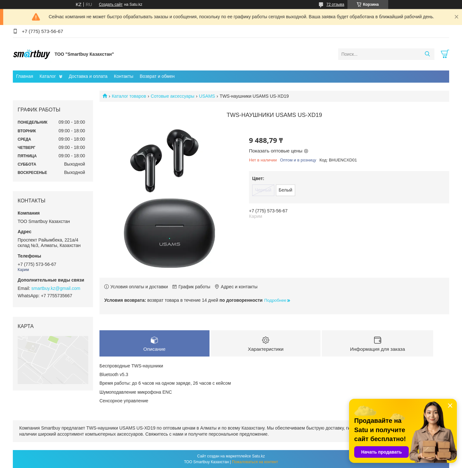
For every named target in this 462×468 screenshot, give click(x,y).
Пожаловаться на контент (255, 462)
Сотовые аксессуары (172, 96)
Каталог (47, 76)
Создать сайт (111, 4)
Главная (24, 76)
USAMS (207, 96)
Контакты (123, 76)
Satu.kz (258, 456)
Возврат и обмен (157, 76)
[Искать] (427, 54)
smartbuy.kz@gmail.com (55, 288)
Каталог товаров (129, 96)
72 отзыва (335, 4)
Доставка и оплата (88, 76)
